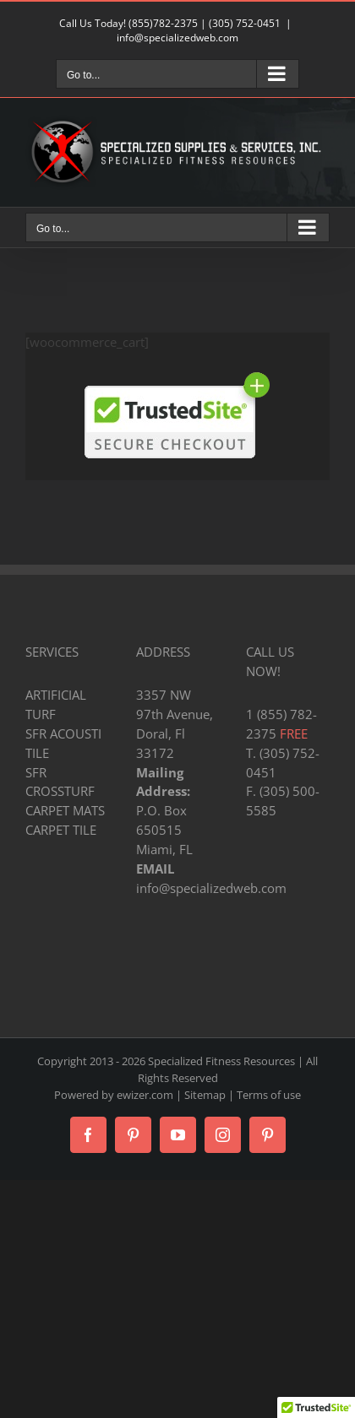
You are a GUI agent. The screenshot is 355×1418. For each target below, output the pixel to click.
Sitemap (205, 1094)
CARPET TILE (60, 829)
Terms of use (269, 1094)
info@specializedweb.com (177, 37)
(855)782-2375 (163, 23)
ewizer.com (145, 1094)
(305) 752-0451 (245, 23)
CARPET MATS (65, 810)
